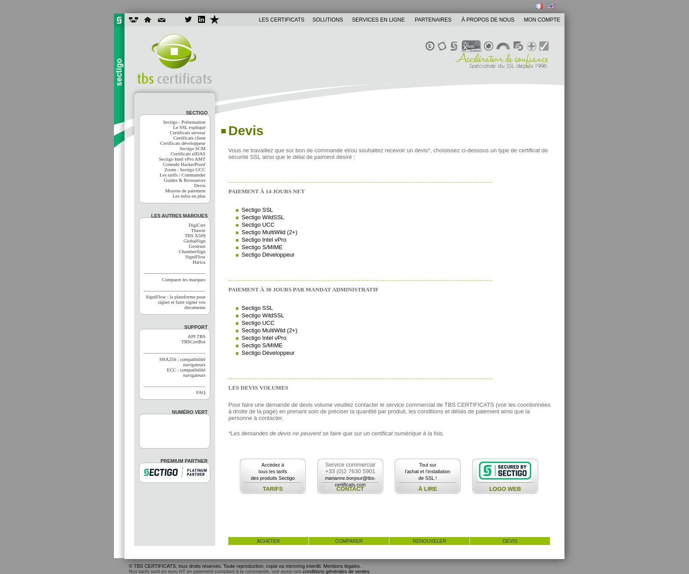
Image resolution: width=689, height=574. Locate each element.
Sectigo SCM (192, 148)
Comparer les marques (183, 279)
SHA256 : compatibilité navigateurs (182, 362)
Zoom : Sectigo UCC (185, 169)
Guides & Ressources (184, 180)
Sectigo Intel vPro (264, 239)
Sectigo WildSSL (263, 217)
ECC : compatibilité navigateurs (186, 372)
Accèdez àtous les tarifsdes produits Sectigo (273, 471)
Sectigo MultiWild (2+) (269, 232)
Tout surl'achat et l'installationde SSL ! (427, 471)
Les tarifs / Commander (182, 174)
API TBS (196, 336)
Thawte (198, 230)
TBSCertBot (193, 341)
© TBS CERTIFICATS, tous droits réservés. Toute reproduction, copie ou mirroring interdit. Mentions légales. (245, 566)
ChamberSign (192, 251)
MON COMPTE (542, 20)
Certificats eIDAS (188, 153)
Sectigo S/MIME (262, 247)
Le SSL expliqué (189, 127)
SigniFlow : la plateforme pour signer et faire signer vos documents (175, 302)
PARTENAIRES (433, 20)
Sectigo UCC (258, 224)
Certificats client (189, 137)
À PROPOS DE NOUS (488, 20)
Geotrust (197, 246)
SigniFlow (195, 256)
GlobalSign (194, 240)
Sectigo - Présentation (184, 122)
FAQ (200, 392)
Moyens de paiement (185, 190)
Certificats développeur (182, 143)
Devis (199, 185)
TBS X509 (195, 235)
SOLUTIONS (327, 20)
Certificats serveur (187, 132)
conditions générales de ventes (336, 571)
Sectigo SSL (257, 209)
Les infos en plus (188, 196)
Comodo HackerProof (184, 164)
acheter (268, 541)
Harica (199, 262)
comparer (349, 541)
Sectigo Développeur (268, 254)
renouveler (429, 541)
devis (510, 541)
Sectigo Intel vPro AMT (182, 159)
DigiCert (197, 225)
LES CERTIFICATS (281, 20)
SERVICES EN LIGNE (378, 20)
